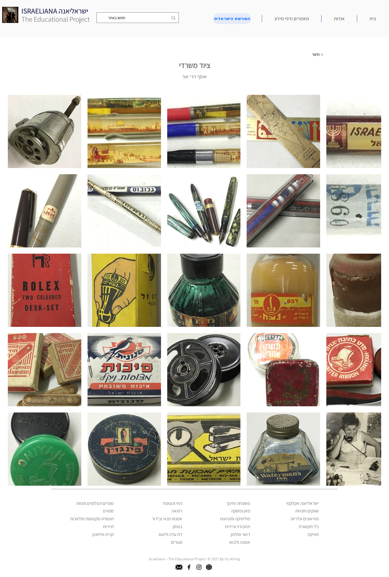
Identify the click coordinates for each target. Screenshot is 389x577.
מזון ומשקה (240, 511)
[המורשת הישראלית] (232, 18)
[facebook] (189, 567)
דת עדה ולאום (170, 534)
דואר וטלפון (240, 534)
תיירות (108, 526)
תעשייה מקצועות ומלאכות (92, 519)
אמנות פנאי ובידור (167, 519)
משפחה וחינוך (238, 503)
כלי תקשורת (309, 526)
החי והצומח (172, 503)
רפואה (177, 511)
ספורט (108, 511)
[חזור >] (319, 54)
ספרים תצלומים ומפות (95, 503)
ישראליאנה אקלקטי (302, 503)
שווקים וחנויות (307, 511)
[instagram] (199, 567)
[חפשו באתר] (138, 18)
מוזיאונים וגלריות (304, 519)
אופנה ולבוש (239, 542)
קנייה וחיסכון (103, 534)
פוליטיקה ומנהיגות (235, 519)
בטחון (177, 526)
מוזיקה (313, 534)
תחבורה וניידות (237, 526)
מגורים (176, 542)
